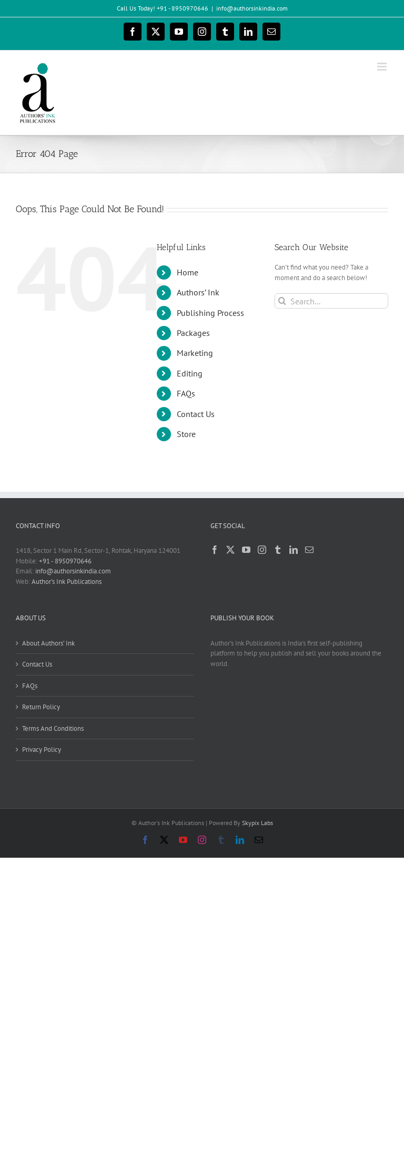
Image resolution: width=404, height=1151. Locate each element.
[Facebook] (214, 549)
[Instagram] (262, 549)
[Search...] (331, 301)
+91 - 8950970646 (65, 561)
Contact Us (196, 414)
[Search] (282, 301)
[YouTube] (246, 549)
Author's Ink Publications (67, 581)
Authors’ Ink (198, 292)
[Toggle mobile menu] (382, 66)
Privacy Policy (41, 749)
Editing (190, 373)
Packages (193, 333)
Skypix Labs (257, 823)
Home (187, 272)
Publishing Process (210, 312)
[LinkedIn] (293, 549)
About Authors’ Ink (48, 643)
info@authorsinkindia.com (252, 8)
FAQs (186, 393)
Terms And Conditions (53, 728)
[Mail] (309, 549)
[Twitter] (230, 549)
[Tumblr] (278, 549)
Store (186, 434)
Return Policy (41, 706)
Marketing (195, 353)
